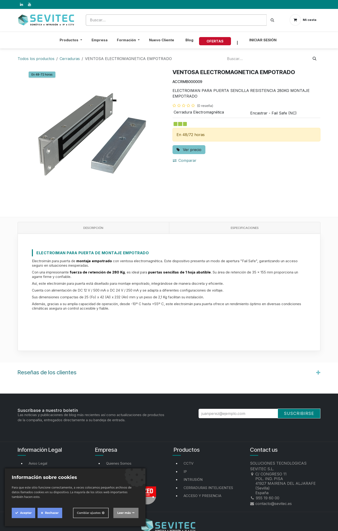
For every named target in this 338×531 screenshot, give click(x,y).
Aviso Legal (38, 463)
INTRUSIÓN (193, 479)
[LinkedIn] (21, 4)
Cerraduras (70, 58)
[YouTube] (29, 4)
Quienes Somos (118, 463)
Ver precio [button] (189, 149)
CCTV (188, 463)
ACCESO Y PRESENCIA (202, 495)
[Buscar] (272, 20)
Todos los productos (36, 58)
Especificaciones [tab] (245, 228)
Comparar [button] (184, 160)
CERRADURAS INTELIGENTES (208, 487)
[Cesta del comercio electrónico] (303, 20)
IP (185, 471)
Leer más (124, 513)
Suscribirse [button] (299, 413)
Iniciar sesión (263, 40)
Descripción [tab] (93, 228)
